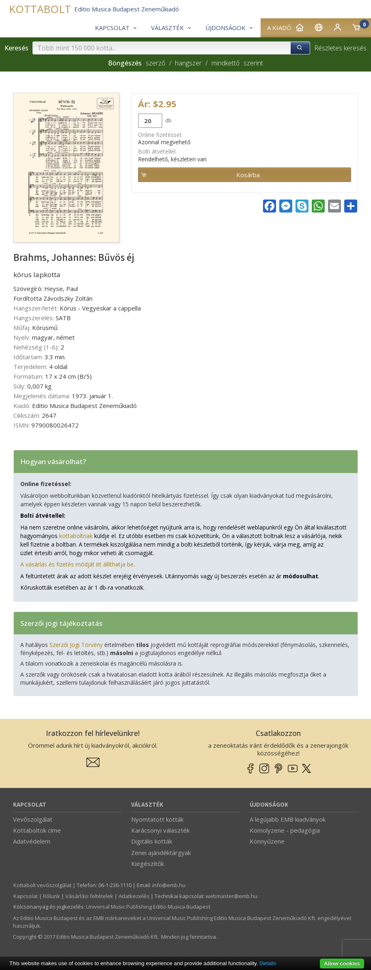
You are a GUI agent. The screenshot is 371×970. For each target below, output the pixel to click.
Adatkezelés (134, 896)
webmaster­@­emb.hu (231, 896)
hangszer (188, 63)
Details (267, 963)
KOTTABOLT (40, 9)
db (168, 120)
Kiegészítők (147, 863)
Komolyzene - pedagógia (285, 830)
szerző (155, 63)
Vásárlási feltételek (89, 896)
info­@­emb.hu (169, 885)
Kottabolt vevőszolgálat (42, 885)
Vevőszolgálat (32, 819)
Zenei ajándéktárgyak (161, 852)
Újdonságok (269, 805)
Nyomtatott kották (157, 819)
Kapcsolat (29, 805)
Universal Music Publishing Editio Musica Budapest (148, 906)
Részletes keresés (340, 48)
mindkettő (225, 63)
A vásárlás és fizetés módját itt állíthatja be (77, 564)
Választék (147, 805)
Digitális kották (151, 841)
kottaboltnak (76, 536)
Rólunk (51, 896)
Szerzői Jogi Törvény (76, 645)
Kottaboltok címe (37, 830)
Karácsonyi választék (160, 830)
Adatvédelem (31, 841)
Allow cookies (342, 963)
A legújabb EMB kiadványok (288, 819)
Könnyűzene (267, 841)
